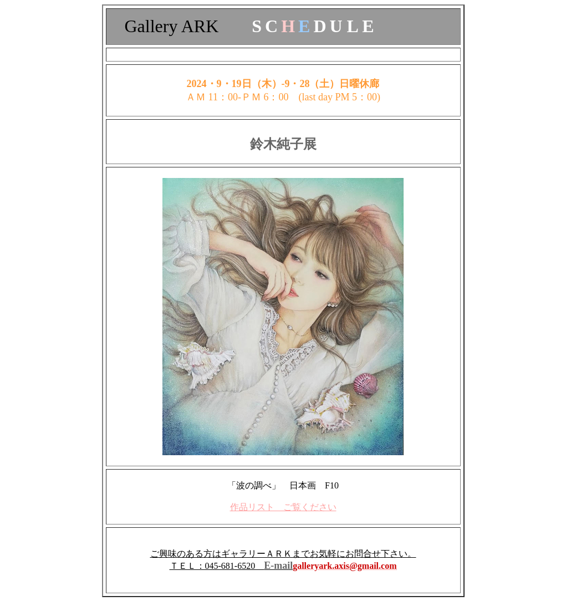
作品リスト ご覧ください (283, 507)
